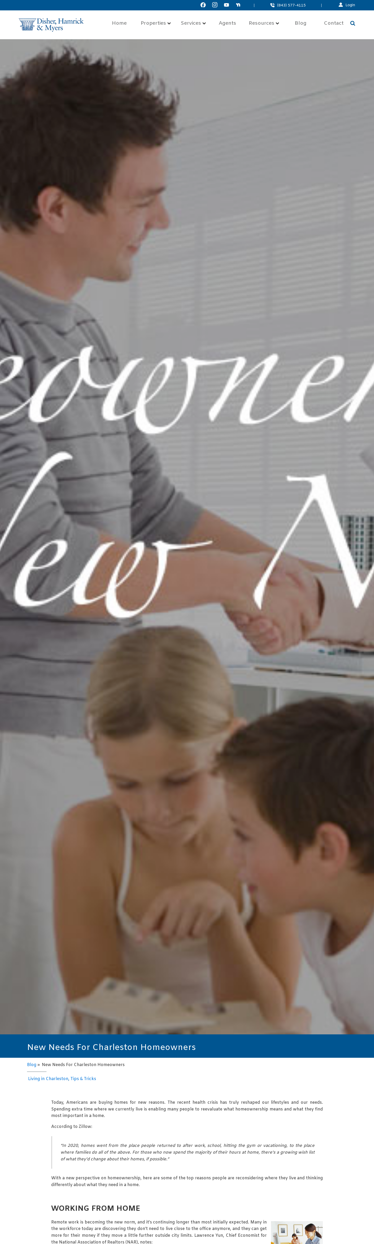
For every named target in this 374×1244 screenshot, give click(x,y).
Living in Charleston (48, 1079)
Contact (334, 23)
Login (350, 5)
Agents (227, 23)
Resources (264, 23)
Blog (300, 23)
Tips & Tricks (83, 1079)
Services (193, 23)
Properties (156, 23)
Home (119, 23)
